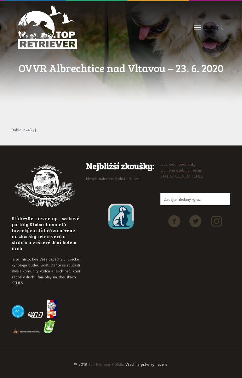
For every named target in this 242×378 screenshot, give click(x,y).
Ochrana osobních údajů (181, 170)
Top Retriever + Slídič (106, 364)
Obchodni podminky (178, 164)
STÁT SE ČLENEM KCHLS (181, 175)
